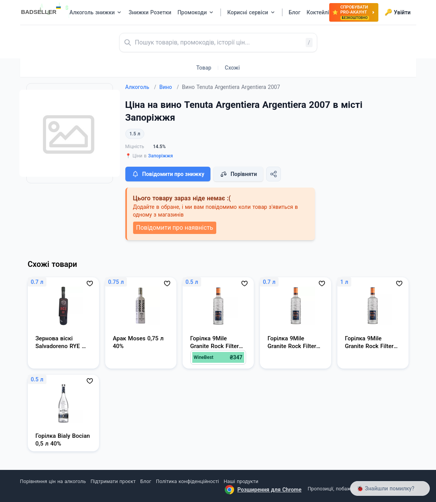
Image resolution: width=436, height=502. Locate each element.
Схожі (232, 68)
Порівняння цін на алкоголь (53, 481)
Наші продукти (241, 481)
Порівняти (238, 174)
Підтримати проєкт (113, 481)
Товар (203, 68)
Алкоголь (140, 87)
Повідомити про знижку (168, 174)
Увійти (397, 12)
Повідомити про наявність (174, 227)
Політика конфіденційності (187, 481)
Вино (169, 87)
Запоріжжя (160, 156)
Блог (145, 481)
